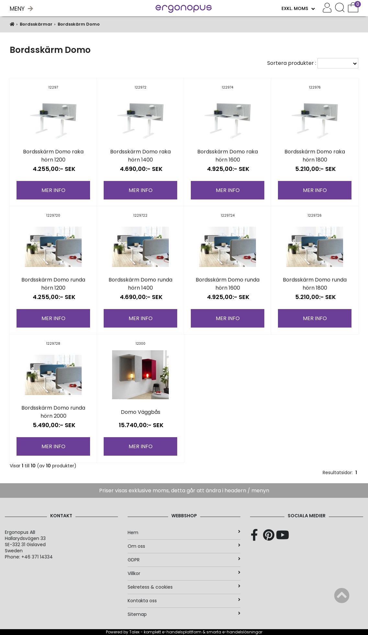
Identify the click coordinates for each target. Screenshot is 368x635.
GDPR (184, 560)
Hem (184, 532)
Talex (134, 632)
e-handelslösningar (242, 632)
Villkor (184, 573)
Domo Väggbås (140, 412)
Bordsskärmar (36, 24)
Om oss (184, 546)
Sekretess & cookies (184, 587)
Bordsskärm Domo (79, 24)
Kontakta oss (184, 600)
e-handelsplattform (181, 632)
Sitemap (184, 614)
